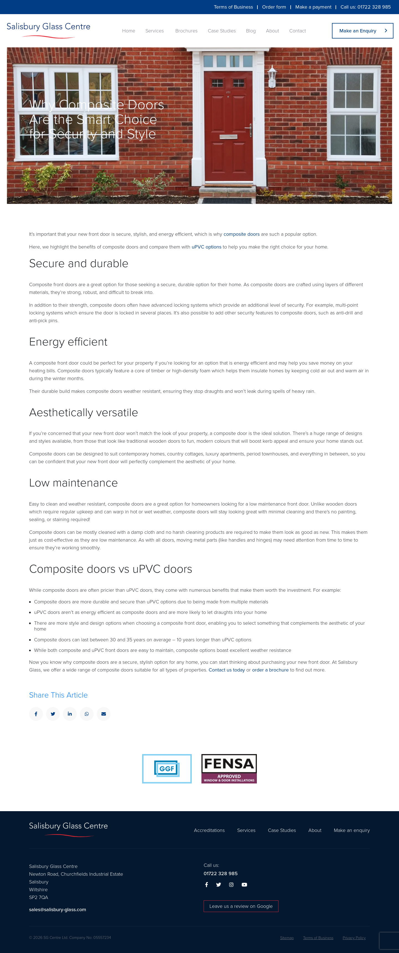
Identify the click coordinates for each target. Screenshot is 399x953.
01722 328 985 (221, 874)
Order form (274, 7)
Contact (297, 31)
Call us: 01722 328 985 (366, 7)
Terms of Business (233, 7)
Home (128, 31)
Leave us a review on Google (241, 906)
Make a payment (313, 7)
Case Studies (222, 31)
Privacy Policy (354, 938)
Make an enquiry (352, 830)
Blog (251, 31)
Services (154, 31)
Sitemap (287, 938)
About (272, 31)
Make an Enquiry (357, 31)
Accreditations (209, 830)
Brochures (186, 31)
